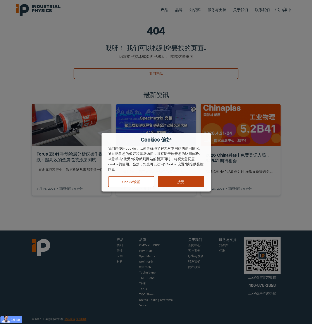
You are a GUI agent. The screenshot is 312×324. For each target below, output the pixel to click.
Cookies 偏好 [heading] (156, 139)
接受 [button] (180, 181)
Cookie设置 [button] (131, 182)
